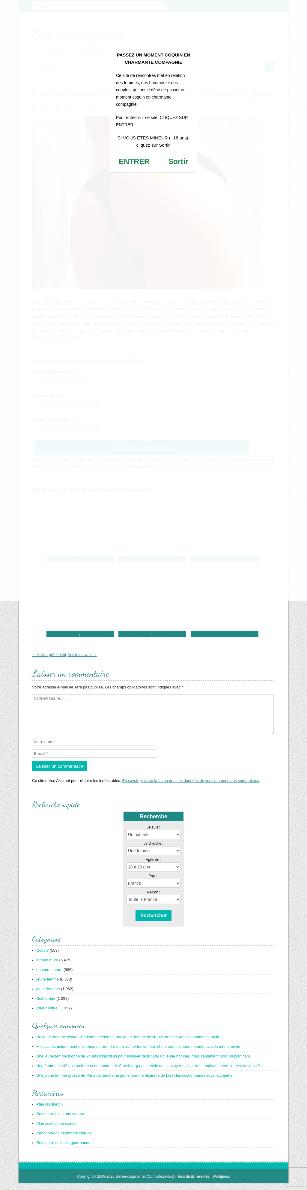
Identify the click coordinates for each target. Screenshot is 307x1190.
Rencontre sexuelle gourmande (63, 1150)
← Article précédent (49, 654)
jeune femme (47, 986)
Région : (153, 899)
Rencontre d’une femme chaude (64, 1140)
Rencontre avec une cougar (60, 1121)
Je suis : (153, 834)
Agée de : (153, 867)
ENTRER (134, 161)
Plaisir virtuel (47, 1015)
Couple (42, 957)
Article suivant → (82, 654)
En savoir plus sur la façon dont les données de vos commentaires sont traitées (190, 788)
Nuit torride (45, 1005)
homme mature (49, 977)
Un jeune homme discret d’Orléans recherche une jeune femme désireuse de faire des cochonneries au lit (127, 1044)
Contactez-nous (160, 1184)
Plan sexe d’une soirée (56, 1130)
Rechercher (153, 922)
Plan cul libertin (49, 1111)
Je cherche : (153, 851)
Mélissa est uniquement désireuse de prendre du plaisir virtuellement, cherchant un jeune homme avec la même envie (138, 1053)
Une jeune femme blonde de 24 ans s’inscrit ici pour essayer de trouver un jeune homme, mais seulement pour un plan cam (143, 1063)
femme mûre (47, 967)
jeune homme (48, 996)
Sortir (178, 161)
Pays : (153, 883)
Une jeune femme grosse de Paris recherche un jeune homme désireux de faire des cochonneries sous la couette (134, 1082)
